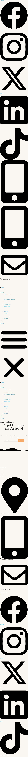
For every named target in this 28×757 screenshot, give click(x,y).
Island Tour (6, 311)
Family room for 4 (7, 301)
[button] (14, 353)
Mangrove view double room (9, 299)
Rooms (2, 292)
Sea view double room (8, 297)
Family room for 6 (7, 304)
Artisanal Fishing (7, 316)
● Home (1, 469)
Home (2, 287)
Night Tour (6, 313)
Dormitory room (7, 306)
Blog (2, 320)
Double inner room (7, 294)
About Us (3, 289)
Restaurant (6, 318)
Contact (2, 323)
